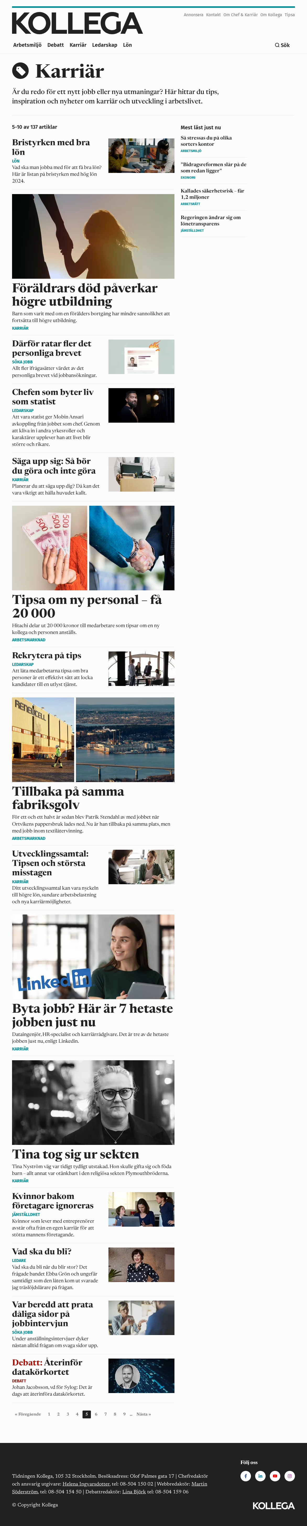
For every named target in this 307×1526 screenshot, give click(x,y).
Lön (127, 45)
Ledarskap (104, 45)
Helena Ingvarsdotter (86, 1484)
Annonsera (194, 14)
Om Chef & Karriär (240, 14)
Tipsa (290, 14)
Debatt (55, 45)
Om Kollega (271, 14)
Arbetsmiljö (27, 45)
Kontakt (213, 14)
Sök (285, 45)
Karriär (78, 45)
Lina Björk (134, 1492)
